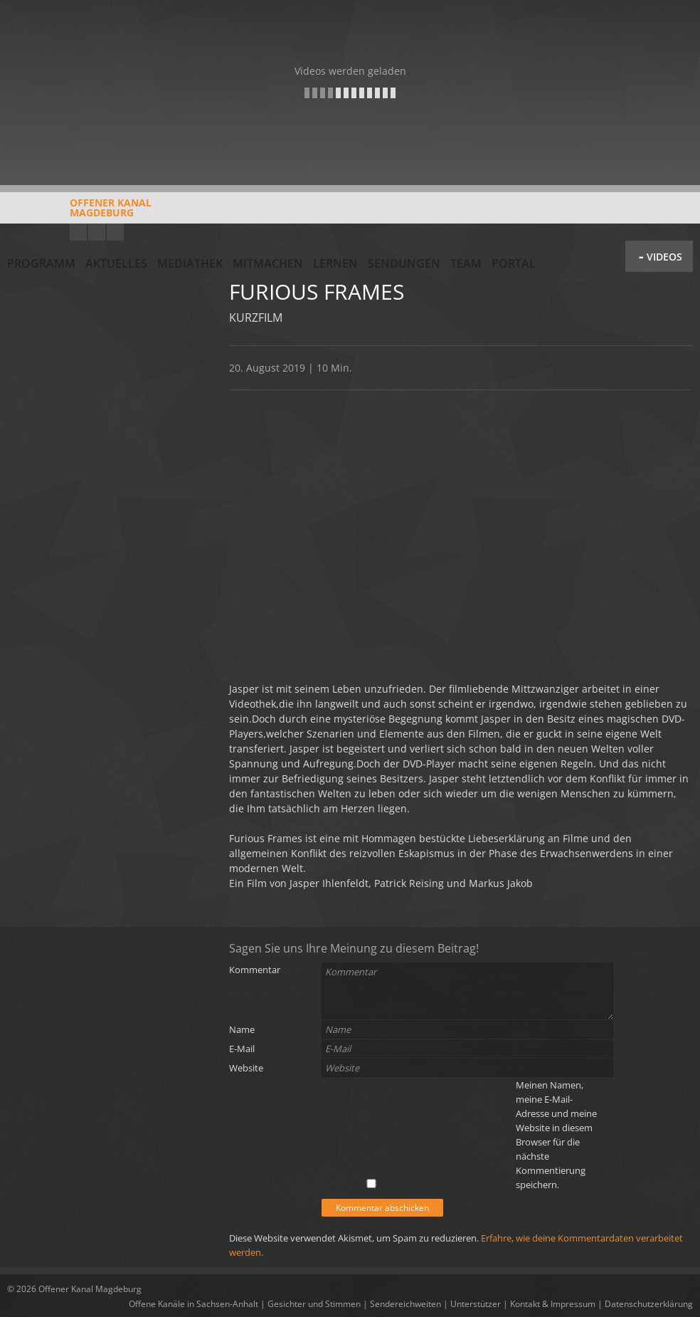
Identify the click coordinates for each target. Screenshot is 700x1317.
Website (246, 1067)
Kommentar (254, 969)
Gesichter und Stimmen (314, 1304)
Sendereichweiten (405, 1304)
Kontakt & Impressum (552, 1304)
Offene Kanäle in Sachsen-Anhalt (193, 1304)
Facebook (96, 232)
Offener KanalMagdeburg (79, 213)
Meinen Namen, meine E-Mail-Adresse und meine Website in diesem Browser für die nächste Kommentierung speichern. (556, 1135)
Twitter (115, 232)
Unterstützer (475, 1304)
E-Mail (242, 1048)
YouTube (78, 232)
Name (242, 1029)
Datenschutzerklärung (649, 1304)
